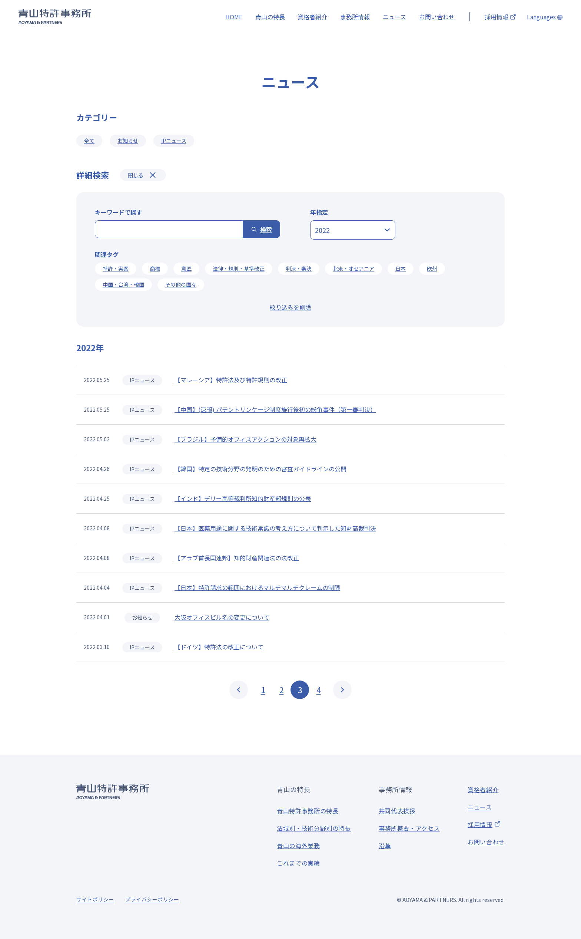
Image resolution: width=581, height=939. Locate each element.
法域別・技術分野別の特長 (314, 828)
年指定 (319, 212)
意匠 (186, 268)
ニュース (394, 16)
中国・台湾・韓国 (123, 284)
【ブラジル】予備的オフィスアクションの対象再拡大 (245, 439)
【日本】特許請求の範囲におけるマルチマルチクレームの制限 (257, 587)
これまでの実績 (298, 863)
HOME (233, 16)
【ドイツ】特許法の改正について (219, 647)
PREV (238, 690)
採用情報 (500, 16)
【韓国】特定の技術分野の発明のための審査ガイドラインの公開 (260, 469)
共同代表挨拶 (397, 810)
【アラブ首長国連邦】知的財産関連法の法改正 (237, 558)
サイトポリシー (95, 899)
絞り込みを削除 (290, 307)
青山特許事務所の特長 (307, 810)
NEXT (342, 690)
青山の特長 (270, 16)
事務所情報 (355, 16)
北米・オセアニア (353, 268)
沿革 (385, 845)
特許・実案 (116, 268)
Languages (544, 16)
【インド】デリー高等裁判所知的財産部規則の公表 (243, 498)
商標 (155, 268)
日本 (400, 268)
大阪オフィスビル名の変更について (222, 617)
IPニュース (173, 140)
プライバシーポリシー (152, 899)
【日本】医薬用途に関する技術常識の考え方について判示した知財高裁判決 (275, 528)
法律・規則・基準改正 (239, 268)
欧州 (432, 268)
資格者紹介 (312, 16)
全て (89, 140)
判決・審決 (299, 268)
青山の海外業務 (298, 845)
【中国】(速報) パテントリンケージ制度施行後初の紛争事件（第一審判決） (275, 409)
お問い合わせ (437, 16)
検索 (266, 229)
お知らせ (127, 140)
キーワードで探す (118, 212)
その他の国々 (180, 284)
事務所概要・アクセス (409, 828)
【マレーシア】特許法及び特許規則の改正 (231, 380)
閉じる (135, 175)
